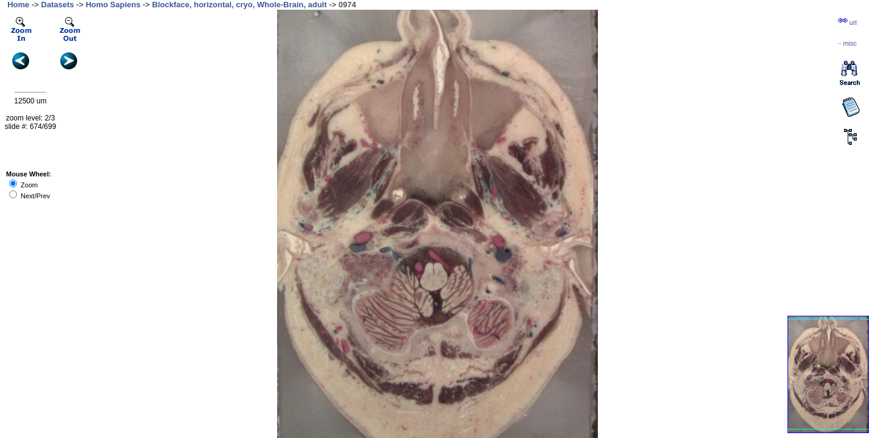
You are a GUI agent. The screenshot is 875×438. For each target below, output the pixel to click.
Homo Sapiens (113, 4)
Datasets (57, 4)
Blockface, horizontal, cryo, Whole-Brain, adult (239, 4)
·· (847, 43)
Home (18, 4)
